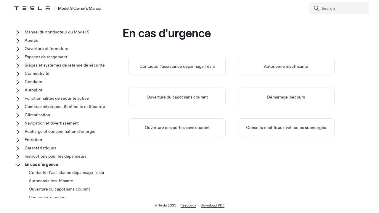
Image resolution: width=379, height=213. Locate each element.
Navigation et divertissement (52, 123)
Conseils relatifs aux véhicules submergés (286, 127)
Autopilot (33, 90)
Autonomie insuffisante (286, 66)
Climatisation (37, 114)
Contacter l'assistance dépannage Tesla (177, 66)
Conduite (33, 81)
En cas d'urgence (41, 164)
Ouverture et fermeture (46, 48)
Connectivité (37, 73)
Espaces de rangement (46, 56)
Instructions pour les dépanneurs (55, 156)
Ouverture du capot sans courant (177, 97)
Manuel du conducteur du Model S (57, 32)
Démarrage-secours (286, 97)
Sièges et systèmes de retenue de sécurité (65, 65)
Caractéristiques (40, 148)
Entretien (33, 139)
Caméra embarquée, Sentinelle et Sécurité (65, 106)
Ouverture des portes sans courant (177, 127)
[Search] (339, 8)
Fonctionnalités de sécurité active (57, 98)
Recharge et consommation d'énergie (60, 131)
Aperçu (31, 40)
